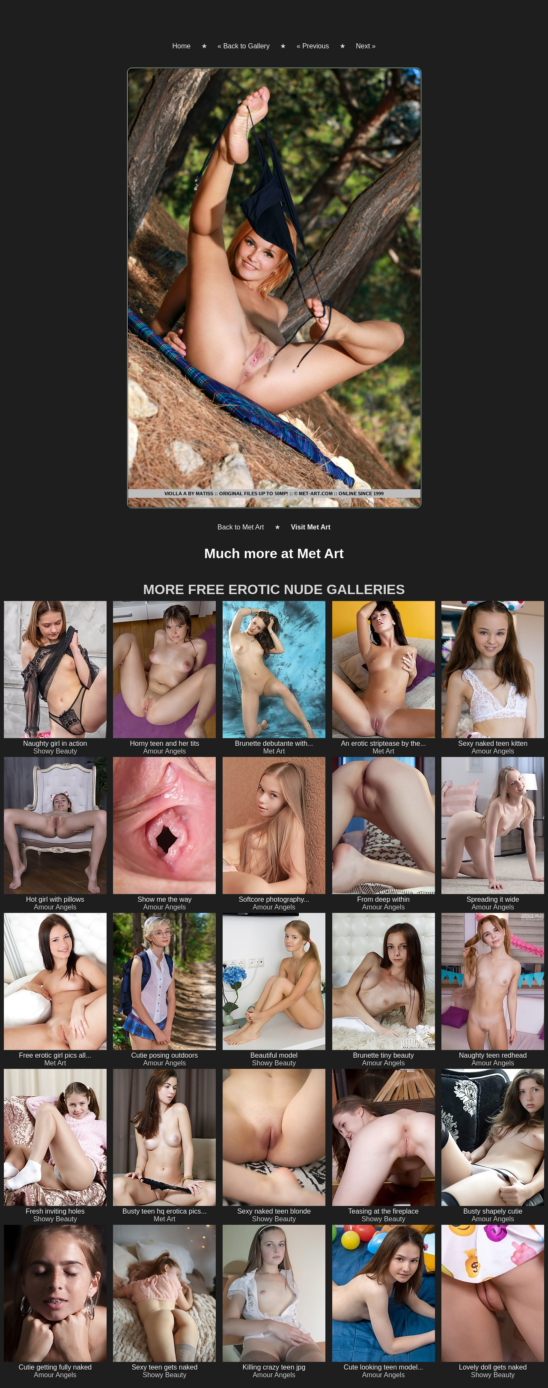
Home (181, 46)
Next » (365, 46)
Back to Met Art (240, 527)
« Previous (313, 46)
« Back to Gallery (243, 46)
